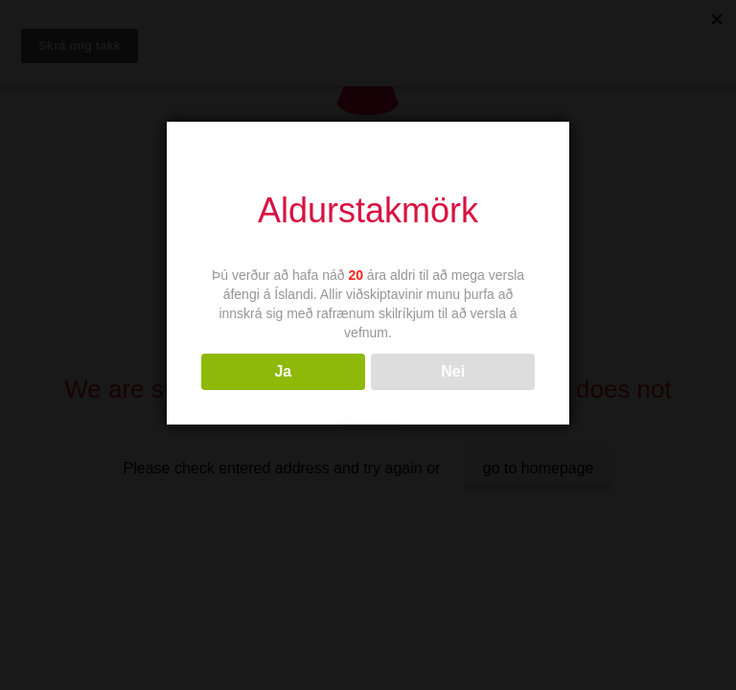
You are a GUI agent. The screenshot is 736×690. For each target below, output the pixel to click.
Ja (282, 371)
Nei (453, 371)
